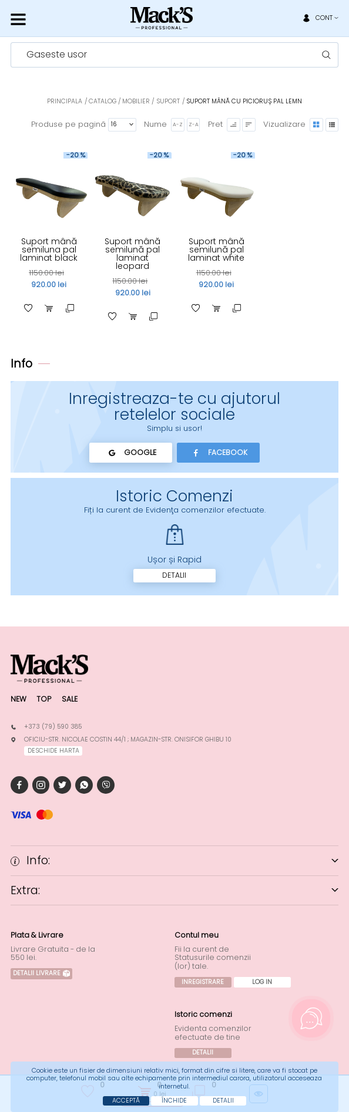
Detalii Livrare (41, 973)
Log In (262, 982)
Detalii (174, 575)
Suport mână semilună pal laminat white (216, 249)
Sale (70, 699)
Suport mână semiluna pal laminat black (49, 249)
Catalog (102, 101)
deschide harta (53, 750)
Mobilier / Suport (151, 101)
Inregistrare (203, 982)
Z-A (194, 124)
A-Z (178, 124)
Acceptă (126, 1100)
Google (130, 453)
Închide (174, 1100)
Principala (64, 101)
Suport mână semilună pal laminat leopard (132, 253)
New (18, 699)
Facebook (218, 453)
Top (43, 699)
